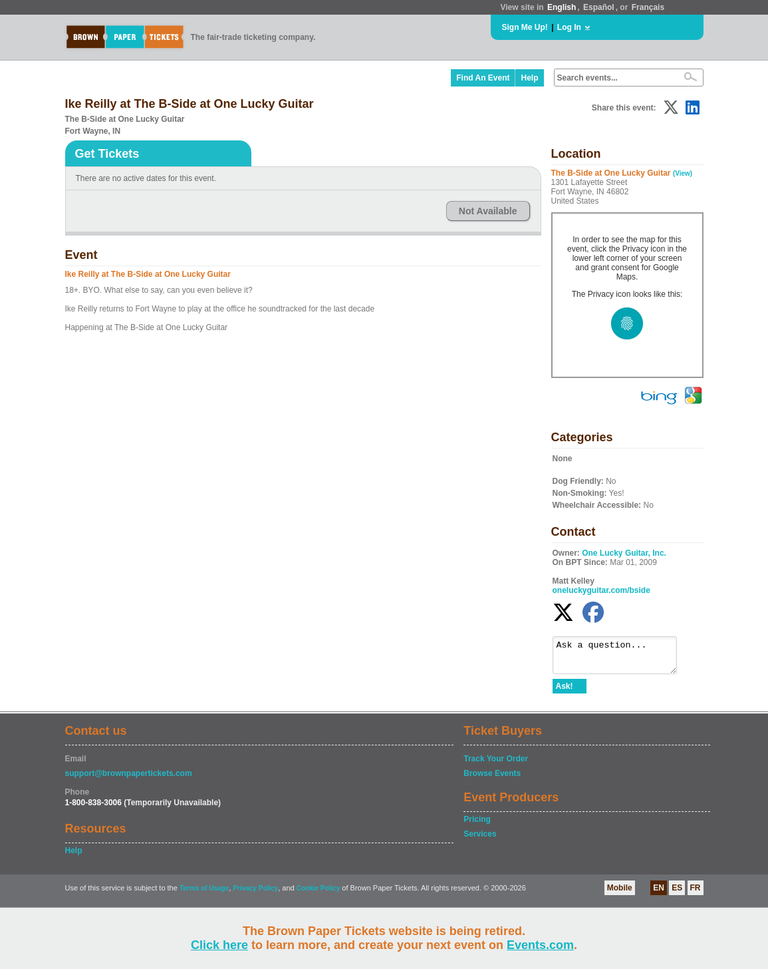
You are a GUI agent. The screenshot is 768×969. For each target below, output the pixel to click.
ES (677, 893)
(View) (682, 173)
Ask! (564, 692)
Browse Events (492, 779)
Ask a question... (621, 658)
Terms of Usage (204, 894)
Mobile (619, 893)
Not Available (488, 211)
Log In (569, 27)
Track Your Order (495, 764)
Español (598, 7)
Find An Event (482, 78)
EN (658, 893)
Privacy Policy (255, 894)
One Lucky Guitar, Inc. (624, 553)
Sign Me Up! (525, 27)
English (561, 7)
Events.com (540, 945)
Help (529, 78)
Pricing (477, 825)
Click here (219, 945)
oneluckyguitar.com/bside (601, 590)
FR (695, 893)
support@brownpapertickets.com (128, 779)
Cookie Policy (318, 894)
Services (479, 840)
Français (648, 7)
